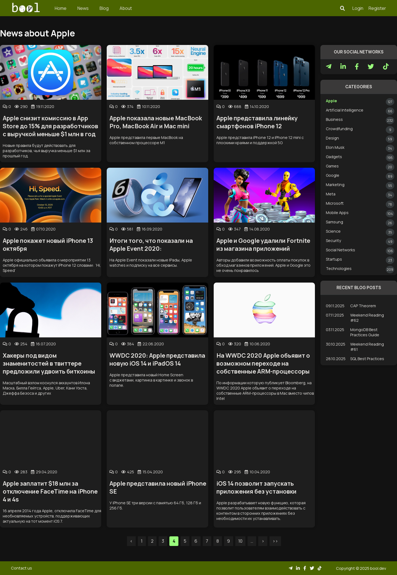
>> (275, 541)
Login (357, 8)
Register (377, 8)
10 (240, 541)
